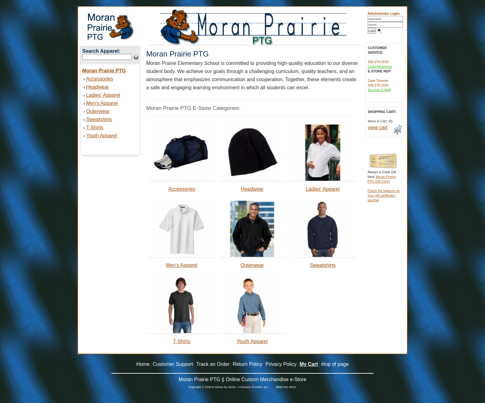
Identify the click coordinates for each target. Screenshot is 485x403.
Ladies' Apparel (103, 95)
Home (143, 364)
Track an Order (213, 364)
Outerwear (98, 111)
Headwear (97, 87)
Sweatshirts (99, 119)
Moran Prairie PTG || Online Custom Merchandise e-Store (242, 379)
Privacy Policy (281, 364)
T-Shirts (94, 127)
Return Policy (247, 364)
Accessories (99, 78)
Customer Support (173, 364)
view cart (378, 127)
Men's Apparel (102, 103)
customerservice (380, 66)
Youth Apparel (101, 135)
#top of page (335, 364)
